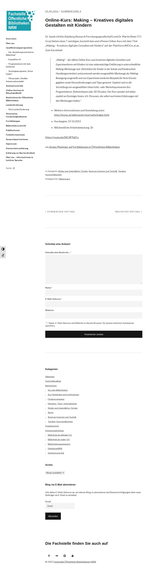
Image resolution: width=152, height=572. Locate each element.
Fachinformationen (15, 134)
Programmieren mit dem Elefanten (18, 65)
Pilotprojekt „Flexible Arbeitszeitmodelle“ (17, 80)
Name (48, 287)
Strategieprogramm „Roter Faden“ (19, 72)
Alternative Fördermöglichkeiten (16, 115)
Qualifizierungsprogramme (19, 47)
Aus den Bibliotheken (58, 390)
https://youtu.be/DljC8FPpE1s (62, 137)
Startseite (11, 38)
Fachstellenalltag (53, 381)
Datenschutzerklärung (17, 148)
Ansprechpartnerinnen (17, 139)
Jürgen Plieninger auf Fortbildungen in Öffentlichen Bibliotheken (84, 147)
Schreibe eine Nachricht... (58, 252)
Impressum (11, 143)
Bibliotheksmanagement (59, 444)
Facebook (49, 555)
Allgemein (49, 376)
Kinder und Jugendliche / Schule (73, 171)
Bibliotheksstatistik (16, 125)
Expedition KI (14, 59)
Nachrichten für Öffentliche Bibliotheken (19, 99)
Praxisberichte (52, 426)
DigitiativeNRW (55, 448)
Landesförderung (14, 105)
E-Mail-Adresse (53, 299)
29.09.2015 (52, 11)
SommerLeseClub (14, 85)
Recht (50, 412)
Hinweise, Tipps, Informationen (62, 403)
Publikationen (13, 130)
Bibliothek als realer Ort (59, 439)
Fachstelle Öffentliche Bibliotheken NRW (21, 21)
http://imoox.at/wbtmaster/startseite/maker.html (81, 115)
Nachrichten (51, 385)
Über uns (10, 43)
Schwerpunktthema (54, 430)
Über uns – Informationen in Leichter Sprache (19, 158)
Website (49, 310)
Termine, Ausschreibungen (60, 421)
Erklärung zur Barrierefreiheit (20, 153)
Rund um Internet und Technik (103, 171)
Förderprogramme (56, 399)
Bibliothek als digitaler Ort (60, 435)
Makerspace (64, 179)
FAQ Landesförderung (18, 109)
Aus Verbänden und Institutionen (63, 394)
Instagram (64, 555)
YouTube (72, 555)
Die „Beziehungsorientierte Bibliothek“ (20, 53)
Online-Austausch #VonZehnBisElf (15, 91)
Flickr (57, 555)
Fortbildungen (13, 121)
